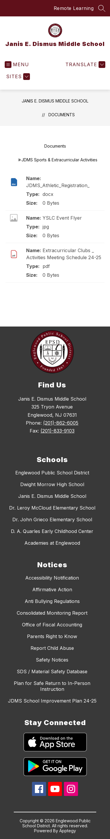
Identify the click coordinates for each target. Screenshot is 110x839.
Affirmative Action (52, 589)
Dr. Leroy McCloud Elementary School (52, 508)
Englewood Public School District (52, 473)
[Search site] (101, 8)
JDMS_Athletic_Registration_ (57, 185)
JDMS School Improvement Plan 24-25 (52, 701)
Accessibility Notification (52, 578)
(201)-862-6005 (60, 423)
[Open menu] (17, 64)
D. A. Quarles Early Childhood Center (52, 531)
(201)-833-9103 (57, 431)
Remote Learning (74, 8)
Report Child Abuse (52, 648)
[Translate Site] (84, 64)
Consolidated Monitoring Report (52, 613)
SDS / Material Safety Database (52, 671)
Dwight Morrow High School (52, 484)
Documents (61, 114)
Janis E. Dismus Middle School (55, 100)
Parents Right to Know (52, 636)
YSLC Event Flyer (62, 218)
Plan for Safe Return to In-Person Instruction (52, 686)
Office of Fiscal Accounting (52, 625)
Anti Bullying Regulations (52, 601)
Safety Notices (52, 660)
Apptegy (67, 830)
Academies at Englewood (52, 543)
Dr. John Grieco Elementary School (52, 519)
